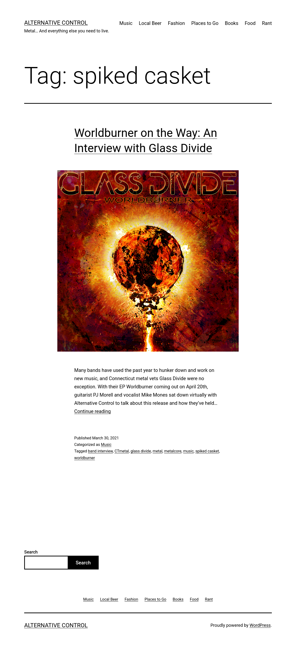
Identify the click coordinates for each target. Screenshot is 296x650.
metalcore (173, 451)
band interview (100, 451)
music (188, 451)
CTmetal (122, 451)
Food (250, 23)
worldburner (84, 458)
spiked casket (207, 451)
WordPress (260, 625)
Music (126, 23)
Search (31, 551)
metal (157, 451)
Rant (267, 23)
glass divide (141, 451)
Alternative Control (56, 22)
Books (231, 23)
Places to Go (204, 23)
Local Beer (150, 23)
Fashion (176, 23)
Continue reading (92, 411)
